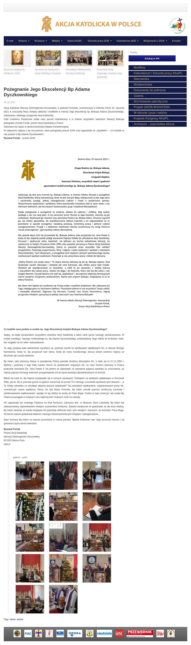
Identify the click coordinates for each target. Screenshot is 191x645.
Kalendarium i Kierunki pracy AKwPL (158, 73)
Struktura (39, 43)
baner (12, 619)
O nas (10, 41)
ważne (20, 619)
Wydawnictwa (143, 84)
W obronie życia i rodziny (150, 112)
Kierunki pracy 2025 (98, 43)
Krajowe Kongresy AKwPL (151, 118)
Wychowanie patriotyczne (151, 101)
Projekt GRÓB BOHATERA (152, 107)
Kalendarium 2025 (126, 43)
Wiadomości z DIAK (154, 43)
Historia (23, 43)
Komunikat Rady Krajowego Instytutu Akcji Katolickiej (109, 73)
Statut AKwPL (74, 41)
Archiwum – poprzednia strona (154, 124)
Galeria (138, 95)
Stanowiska (141, 78)
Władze (55, 43)
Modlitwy (139, 67)
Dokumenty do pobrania (150, 90)
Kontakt (176, 41)
